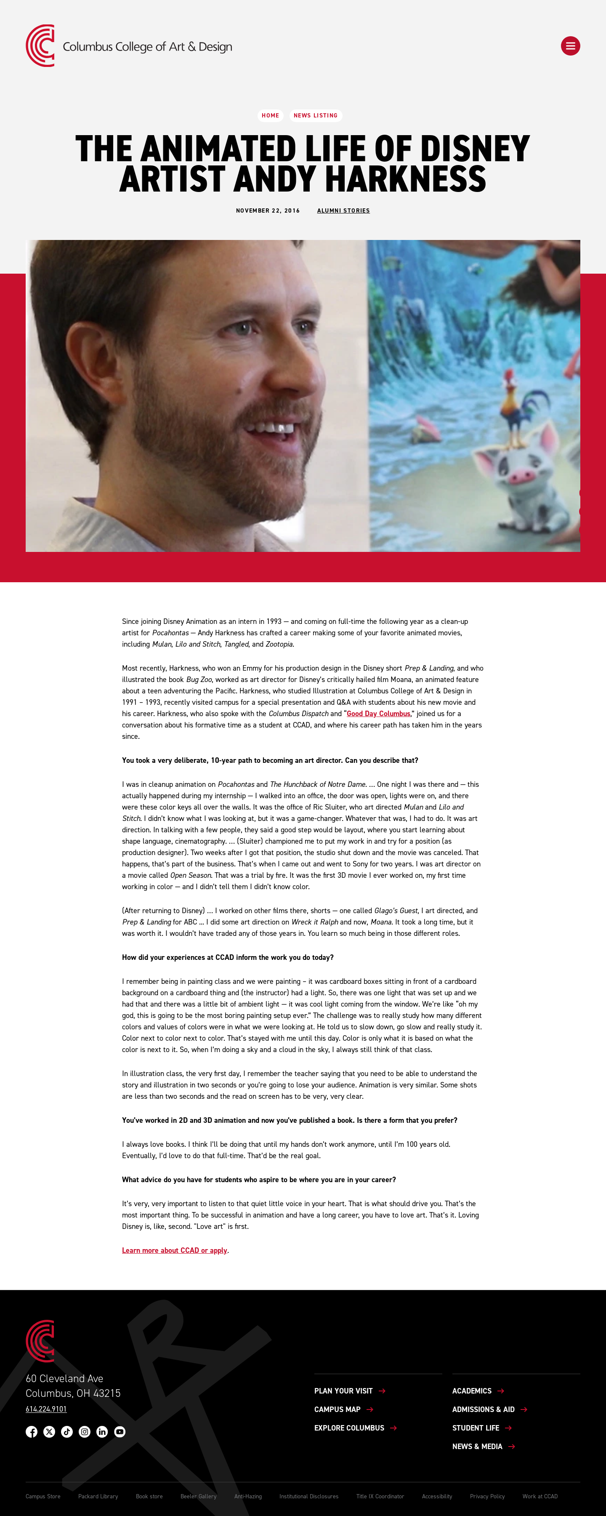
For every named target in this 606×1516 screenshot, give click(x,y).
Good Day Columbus (378, 714)
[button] (570, 46)
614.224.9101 (46, 1409)
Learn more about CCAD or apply (174, 1250)
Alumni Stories (343, 211)
